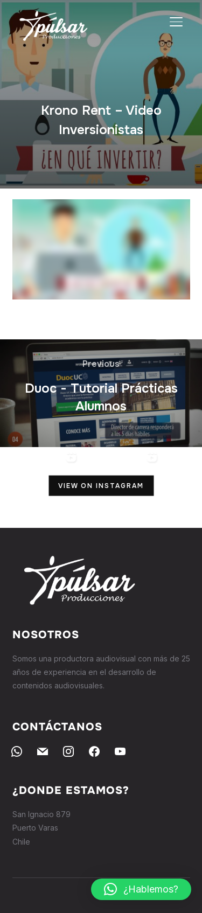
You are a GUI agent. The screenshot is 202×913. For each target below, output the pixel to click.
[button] (141, 889)
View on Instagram (101, 485)
